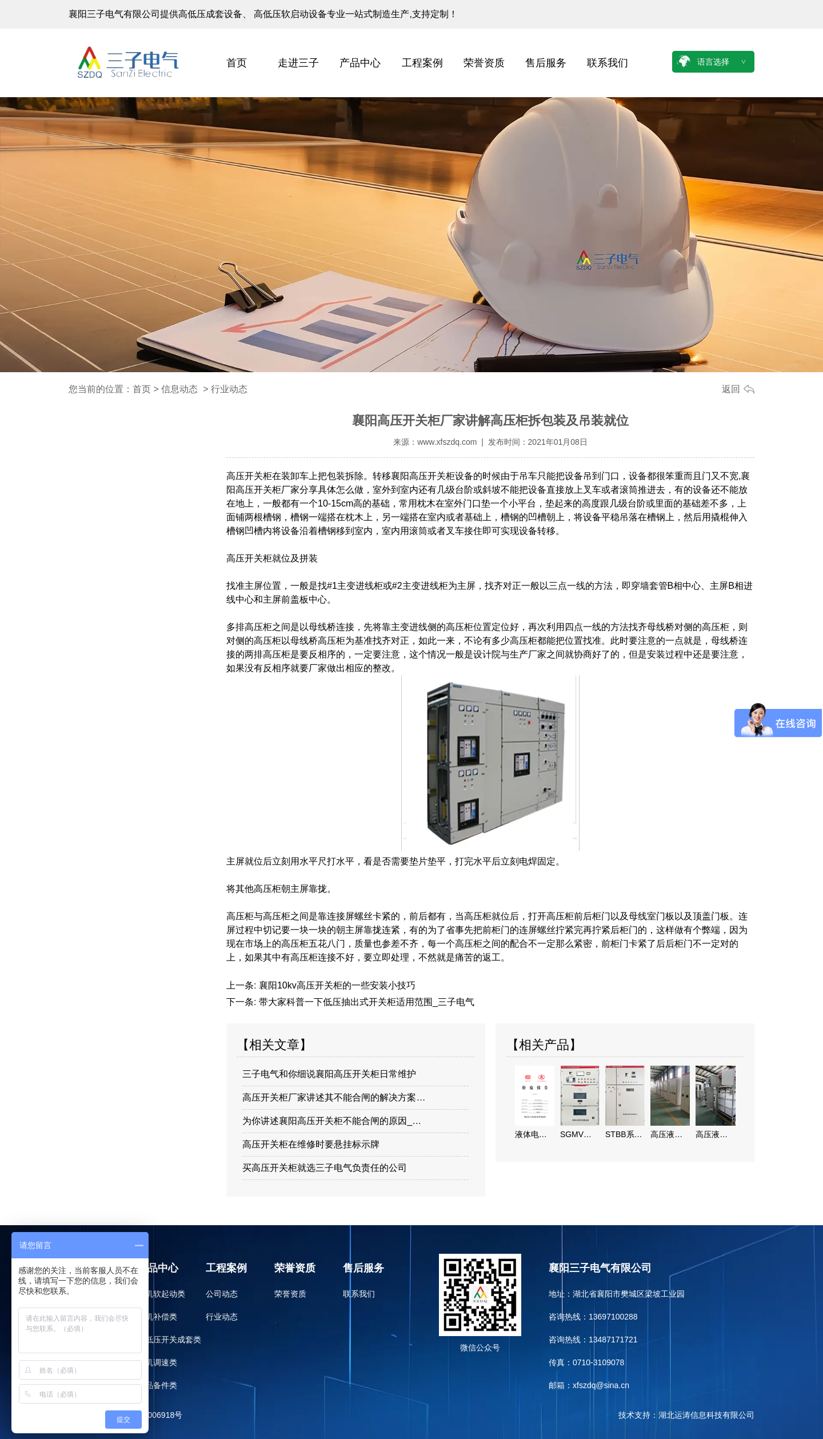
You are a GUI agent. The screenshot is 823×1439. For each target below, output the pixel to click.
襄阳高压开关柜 (423, 476)
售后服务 (545, 63)
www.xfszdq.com (447, 442)
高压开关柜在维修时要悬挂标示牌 (310, 1144)
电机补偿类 (157, 1316)
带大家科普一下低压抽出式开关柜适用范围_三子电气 (365, 1002)
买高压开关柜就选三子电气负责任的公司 (324, 1168)
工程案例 (422, 63)
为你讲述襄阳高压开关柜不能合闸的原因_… (331, 1121)
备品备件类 (157, 1385)
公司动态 (222, 1293)
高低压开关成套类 (169, 1339)
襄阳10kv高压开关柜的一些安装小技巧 (335, 985)
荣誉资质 (484, 63)
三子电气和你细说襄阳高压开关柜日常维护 (329, 1074)
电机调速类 (157, 1362)
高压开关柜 (249, 476)
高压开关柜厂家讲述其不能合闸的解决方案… (333, 1097)
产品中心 (360, 63)
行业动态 (222, 1316)
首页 (236, 63)
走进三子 (298, 63)
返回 (731, 389)
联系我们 (607, 63)
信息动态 (179, 389)
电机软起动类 (161, 1293)
